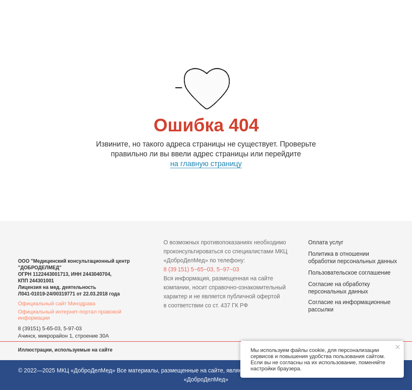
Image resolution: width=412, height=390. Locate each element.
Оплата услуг (325, 242)
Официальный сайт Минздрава (56, 303)
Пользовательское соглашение (349, 272)
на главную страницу (206, 164)
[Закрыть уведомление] (398, 347)
